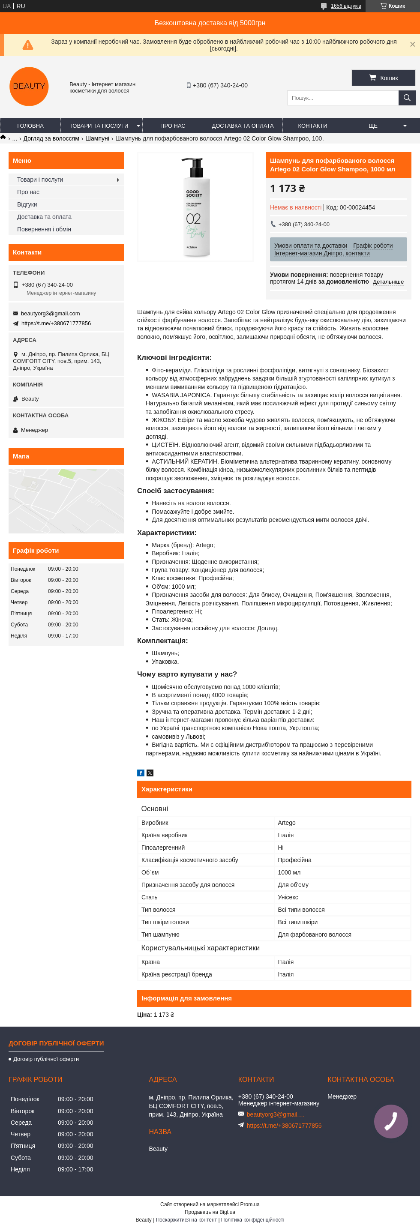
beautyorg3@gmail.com (50, 313)
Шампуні (97, 138)
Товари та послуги (98, 126)
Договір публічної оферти (46, 1059)
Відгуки (27, 204)
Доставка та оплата (242, 126)
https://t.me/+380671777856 (56, 323)
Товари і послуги (40, 179)
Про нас (173, 126)
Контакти (312, 126)
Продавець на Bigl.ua (210, 1212)
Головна (30, 126)
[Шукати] (407, 97)
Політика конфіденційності (253, 1220)
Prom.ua (250, 1204)
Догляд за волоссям (51, 138)
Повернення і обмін (44, 229)
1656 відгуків (346, 6)
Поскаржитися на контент (186, 1220)
